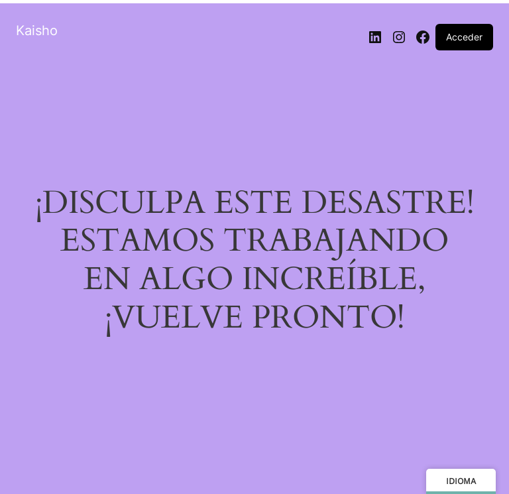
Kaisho (37, 30)
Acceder (464, 36)
